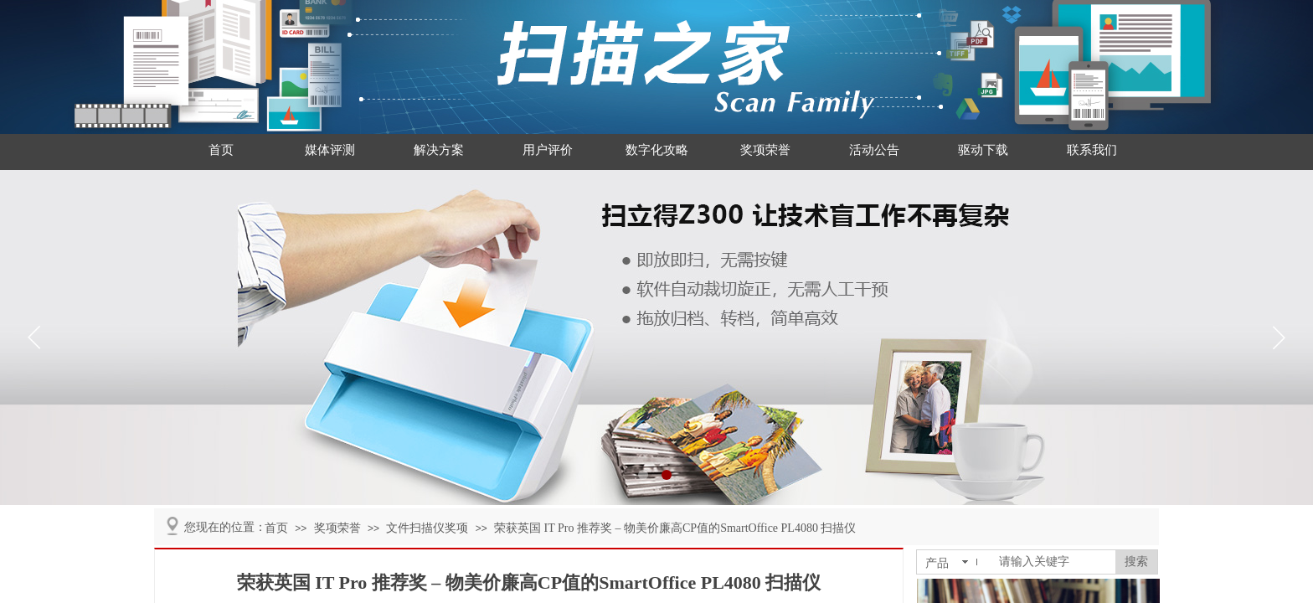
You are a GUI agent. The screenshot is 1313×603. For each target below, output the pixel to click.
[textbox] (1053, 562)
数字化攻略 (657, 150)
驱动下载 (983, 150)
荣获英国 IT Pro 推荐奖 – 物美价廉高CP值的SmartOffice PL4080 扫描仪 (675, 528)
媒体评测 (330, 150)
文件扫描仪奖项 (427, 528)
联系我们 (1092, 150)
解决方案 (439, 150)
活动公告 (874, 150)
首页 (221, 150)
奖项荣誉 (765, 150)
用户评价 (548, 150)
